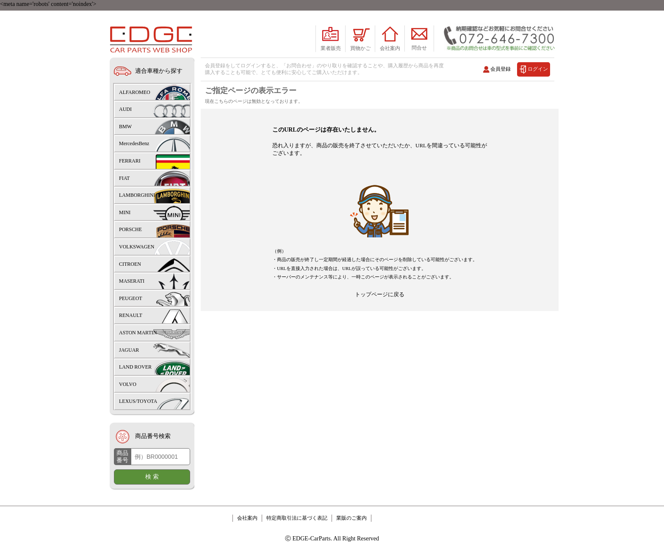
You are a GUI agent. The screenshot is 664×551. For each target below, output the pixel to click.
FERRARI (130, 161)
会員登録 (500, 69)
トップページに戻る (379, 320)
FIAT (124, 178)
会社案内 (247, 518)
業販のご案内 (351, 518)
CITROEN (130, 264)
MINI (124, 212)
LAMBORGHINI (137, 195)
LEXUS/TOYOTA (138, 401)
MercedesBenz (134, 143)
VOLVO (127, 384)
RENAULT (130, 315)
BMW (125, 126)
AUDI (125, 109)
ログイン (538, 69)
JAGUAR (129, 350)
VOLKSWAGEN (136, 247)
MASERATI (131, 281)
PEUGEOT (130, 298)
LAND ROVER (135, 367)
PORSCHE (130, 229)
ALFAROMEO (134, 92)
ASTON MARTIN (138, 333)
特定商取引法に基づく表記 (296, 518)
